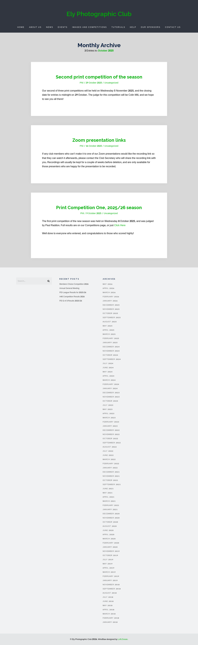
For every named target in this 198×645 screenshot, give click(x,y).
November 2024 (111, 351)
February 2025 (111, 338)
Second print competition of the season (99, 77)
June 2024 (108, 367)
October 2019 (110, 555)
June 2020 (108, 530)
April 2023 (108, 413)
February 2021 (111, 505)
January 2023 (110, 426)
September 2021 (112, 484)
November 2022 (111, 434)
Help (133, 27)
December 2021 (111, 472)
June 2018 (108, 601)
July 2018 (108, 597)
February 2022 (111, 463)
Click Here (119, 225)
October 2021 (110, 480)
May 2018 (108, 605)
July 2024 (108, 363)
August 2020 (110, 526)
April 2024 (108, 376)
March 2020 (109, 538)
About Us (35, 27)
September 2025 (112, 317)
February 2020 (111, 543)
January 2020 (110, 547)
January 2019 (110, 580)
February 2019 (111, 576)
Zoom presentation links (99, 140)
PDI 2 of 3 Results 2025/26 (70, 300)
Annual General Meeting (69, 288)
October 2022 (110, 438)
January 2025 (110, 342)
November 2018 (111, 584)
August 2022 (110, 447)
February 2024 (111, 384)
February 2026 (111, 296)
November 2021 (111, 476)
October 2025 (110, 313)
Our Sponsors (150, 27)
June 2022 (108, 455)
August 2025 (110, 321)
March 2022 (109, 459)
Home (20, 27)
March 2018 (109, 614)
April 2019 (108, 568)
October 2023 (110, 401)
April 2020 (108, 534)
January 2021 (110, 509)
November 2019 (111, 551)
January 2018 (110, 622)
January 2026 (110, 301)
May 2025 (108, 326)
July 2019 (108, 559)
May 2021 (108, 493)
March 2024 (109, 380)
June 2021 (108, 488)
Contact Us (173, 27)
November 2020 (111, 518)
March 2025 (109, 334)
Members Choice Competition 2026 (73, 284)
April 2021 (108, 497)
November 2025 (111, 309)
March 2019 (109, 572)
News (49, 27)
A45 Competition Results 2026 (72, 296)
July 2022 (108, 451)
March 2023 (109, 417)
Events (62, 27)
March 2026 (109, 292)
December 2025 (111, 305)
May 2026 (108, 284)
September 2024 (112, 359)
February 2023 (111, 422)
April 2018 (108, 609)
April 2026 (108, 288)
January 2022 (110, 467)
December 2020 (111, 513)
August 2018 (110, 593)
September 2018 (112, 589)
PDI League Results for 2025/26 (72, 292)
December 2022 (111, 430)
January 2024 (110, 388)
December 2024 (111, 346)
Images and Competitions (89, 27)
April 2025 (108, 330)
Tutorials (118, 27)
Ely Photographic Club (99, 13)
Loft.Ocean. (123, 639)
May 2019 (108, 563)
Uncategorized (111, 83)
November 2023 (111, 397)
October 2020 (110, 522)
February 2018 (111, 618)
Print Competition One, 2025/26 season (99, 207)
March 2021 (109, 501)
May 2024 (108, 371)
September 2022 (112, 442)
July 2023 (108, 405)
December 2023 (111, 392)
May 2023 (108, 409)
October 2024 (110, 355)
